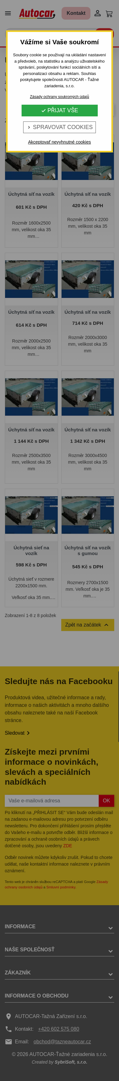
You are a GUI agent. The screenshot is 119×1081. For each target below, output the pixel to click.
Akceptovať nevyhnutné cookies (59, 142)
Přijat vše (59, 110)
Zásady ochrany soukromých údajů (59, 97)
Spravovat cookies (59, 127)
